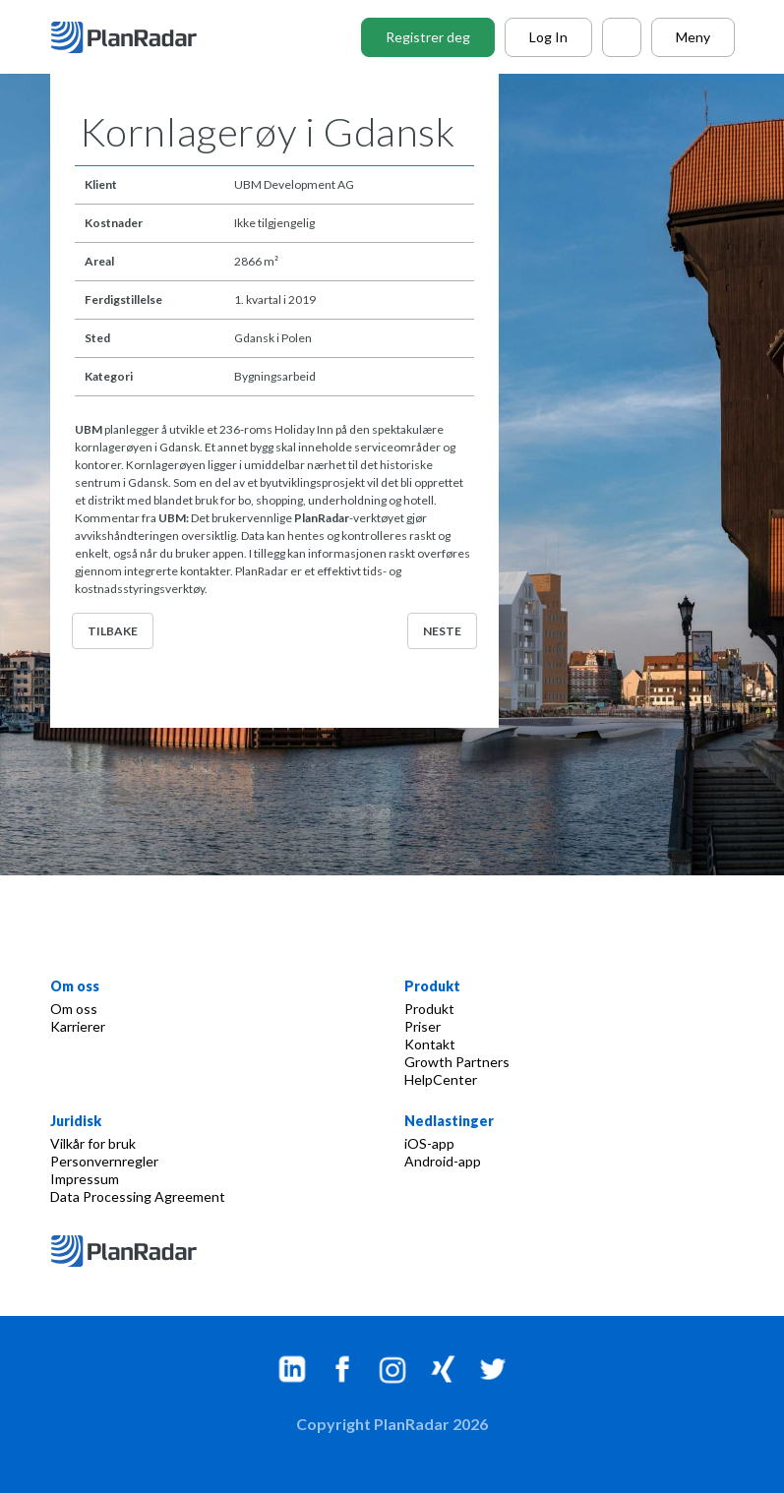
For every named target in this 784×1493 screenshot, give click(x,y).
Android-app (442, 1161)
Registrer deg (428, 37)
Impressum (84, 1178)
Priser (422, 1026)
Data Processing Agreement (137, 1196)
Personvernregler (104, 1161)
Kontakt (429, 1044)
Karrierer (77, 1026)
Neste (442, 631)
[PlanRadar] (138, 37)
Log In (548, 37)
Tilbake (113, 631)
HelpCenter (440, 1079)
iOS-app (429, 1143)
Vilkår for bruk (93, 1143)
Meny (693, 37)
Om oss (73, 1008)
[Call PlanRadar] (621, 37)
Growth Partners (457, 1061)
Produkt (429, 1008)
